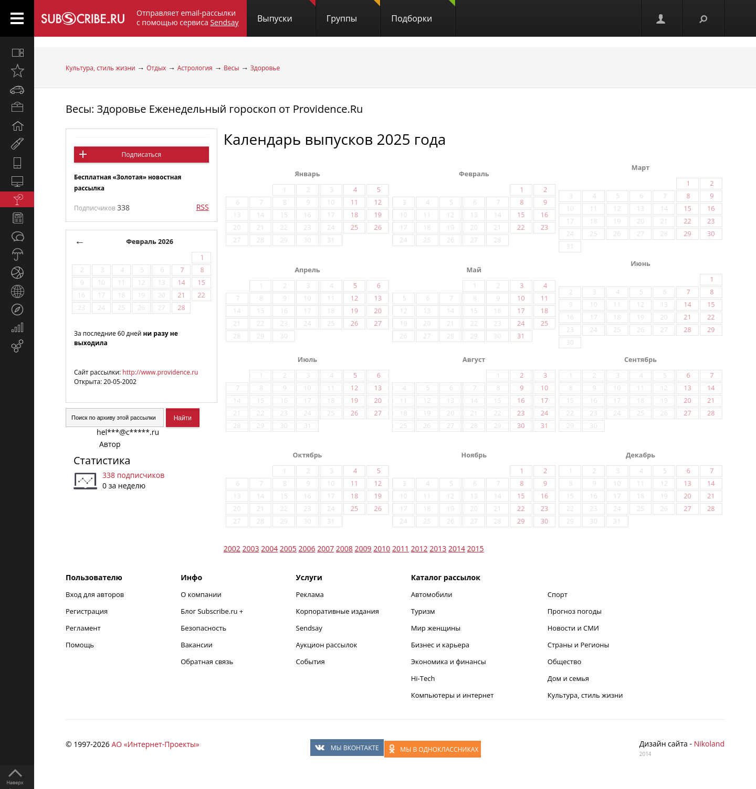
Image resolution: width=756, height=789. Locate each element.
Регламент (83, 628)
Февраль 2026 (149, 241)
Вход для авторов (95, 594)
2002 (232, 548)
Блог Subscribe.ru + (213, 611)
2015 (475, 548)
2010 (381, 548)
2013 (437, 548)
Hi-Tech (423, 678)
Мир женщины (436, 628)
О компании (201, 594)
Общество (564, 661)
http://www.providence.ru (160, 372)
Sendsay (309, 628)
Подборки (423, 12)
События (310, 661)
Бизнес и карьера (440, 644)
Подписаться (141, 154)
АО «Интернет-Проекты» (155, 744)
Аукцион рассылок (327, 644)
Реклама (310, 594)
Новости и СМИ (573, 628)
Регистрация (87, 611)
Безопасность (203, 628)
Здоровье (265, 67)
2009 (363, 548)
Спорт (558, 594)
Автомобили (432, 594)
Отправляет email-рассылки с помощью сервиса (187, 17)
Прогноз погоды (575, 611)
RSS (202, 207)
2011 (400, 548)
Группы (353, 12)
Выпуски (286, 12)
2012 (419, 548)
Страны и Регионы (579, 644)
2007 (325, 548)
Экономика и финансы (448, 661)
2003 (251, 548)
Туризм (423, 611)
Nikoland (709, 744)
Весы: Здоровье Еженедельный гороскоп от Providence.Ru (214, 109)
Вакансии (197, 644)
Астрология (195, 67)
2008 (344, 548)
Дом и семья (568, 678)
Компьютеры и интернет (452, 695)
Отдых (156, 67)
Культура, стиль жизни (100, 67)
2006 (307, 548)
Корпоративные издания (337, 611)
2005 (288, 548)
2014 (456, 548)
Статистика (102, 460)
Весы (231, 67)
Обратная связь (207, 661)
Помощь (80, 644)
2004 (269, 548)
